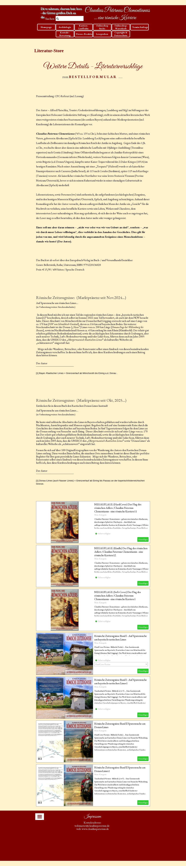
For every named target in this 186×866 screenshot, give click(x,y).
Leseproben (102, 34)
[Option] (121, 664)
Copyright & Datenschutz (120, 34)
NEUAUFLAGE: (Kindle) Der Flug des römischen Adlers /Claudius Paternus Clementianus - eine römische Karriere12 (120, 551)
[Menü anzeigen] (39, 816)
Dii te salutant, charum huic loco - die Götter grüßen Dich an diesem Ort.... (61, 13)
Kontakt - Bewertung (65, 34)
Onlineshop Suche (102, 27)
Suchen (49, 19)
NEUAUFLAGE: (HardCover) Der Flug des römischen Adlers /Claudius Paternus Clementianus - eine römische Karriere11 (117, 508)
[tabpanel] (93, 70)
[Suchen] (70, 18)
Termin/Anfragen (141, 27)
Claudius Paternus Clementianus (117, 10)
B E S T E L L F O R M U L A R (92, 76)
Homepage (46, 27)
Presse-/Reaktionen (86, 34)
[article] (93, 522)
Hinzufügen (143, 539)
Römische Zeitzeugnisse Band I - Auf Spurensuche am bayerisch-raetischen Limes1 (120, 681)
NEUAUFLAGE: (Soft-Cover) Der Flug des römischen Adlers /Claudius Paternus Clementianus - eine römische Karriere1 (117, 595)
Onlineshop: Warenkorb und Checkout (120, 28)
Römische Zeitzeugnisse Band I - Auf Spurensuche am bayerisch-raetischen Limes (120, 637)
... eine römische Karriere (115, 18)
